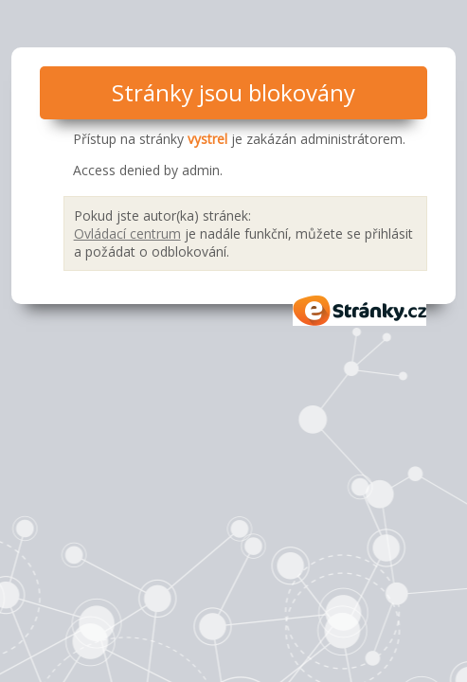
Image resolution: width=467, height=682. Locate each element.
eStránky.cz (360, 311)
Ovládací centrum (127, 233)
